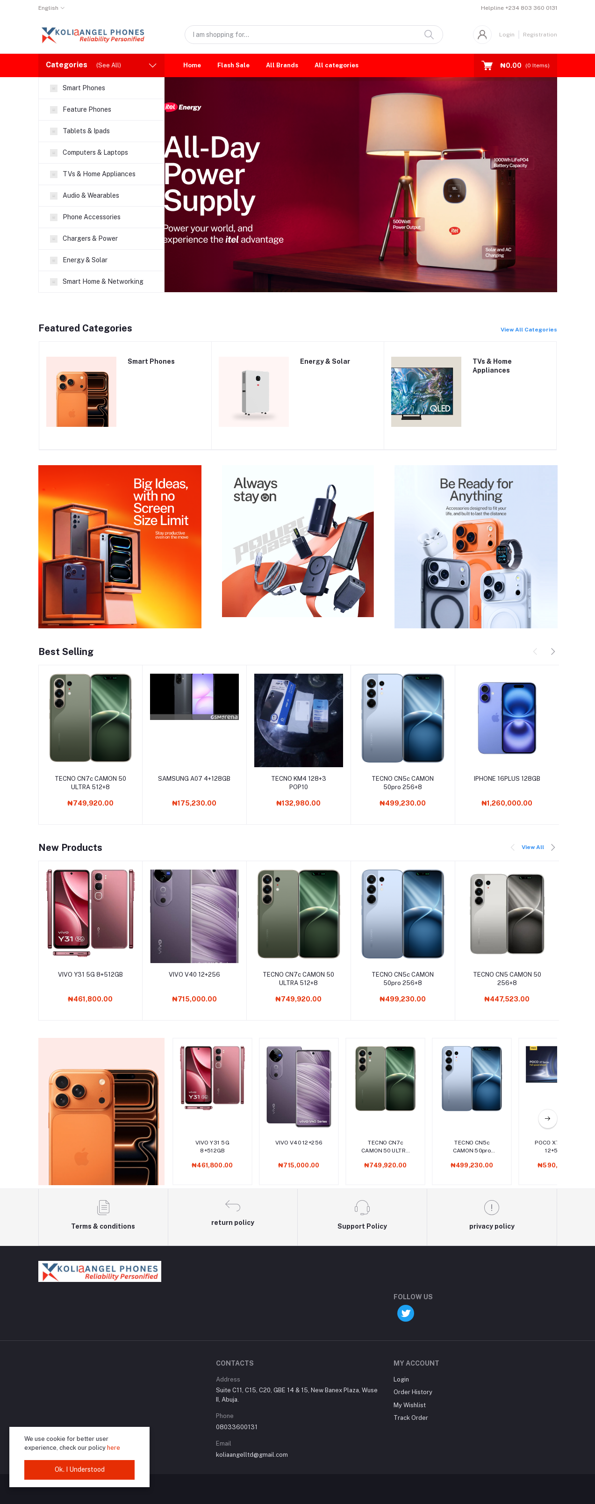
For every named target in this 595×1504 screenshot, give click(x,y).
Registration (540, 34)
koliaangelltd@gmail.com (252, 1454)
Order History (413, 1392)
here (113, 1447)
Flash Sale (233, 65)
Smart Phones (151, 361)
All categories (336, 65)
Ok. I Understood (80, 1469)
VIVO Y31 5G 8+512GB (90, 974)
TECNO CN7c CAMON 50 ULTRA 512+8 (90, 783)
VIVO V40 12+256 (194, 974)
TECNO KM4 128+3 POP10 (298, 783)
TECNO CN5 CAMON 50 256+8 (507, 978)
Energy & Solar (325, 361)
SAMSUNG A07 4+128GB (194, 778)
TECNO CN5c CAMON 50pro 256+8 (403, 783)
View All (533, 847)
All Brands (282, 65)
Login (507, 34)
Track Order (411, 1417)
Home (192, 65)
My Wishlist (410, 1405)
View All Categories (529, 329)
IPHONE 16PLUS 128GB (507, 778)
